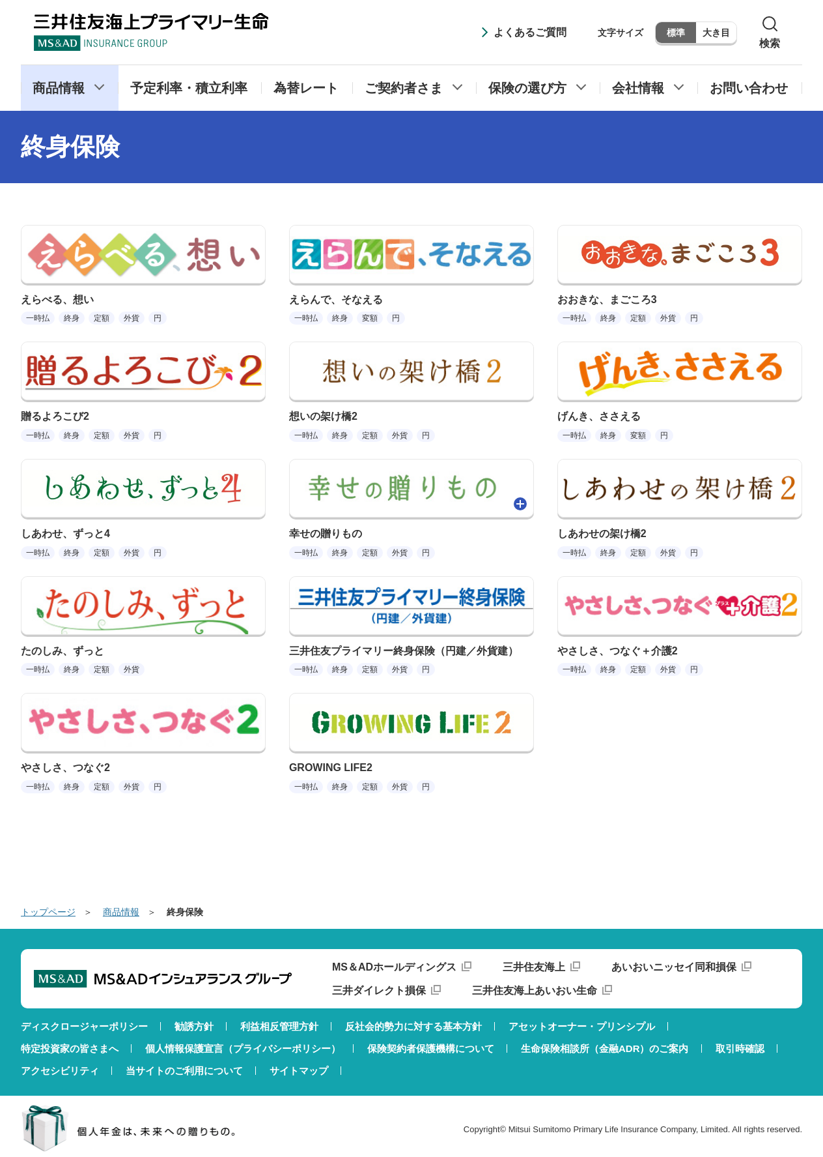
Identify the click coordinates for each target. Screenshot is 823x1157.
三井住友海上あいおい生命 (534, 990)
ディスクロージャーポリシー (84, 1026)
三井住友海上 (534, 967)
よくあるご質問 (530, 32)
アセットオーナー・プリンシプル (582, 1026)
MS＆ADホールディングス (394, 967)
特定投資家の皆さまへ (70, 1048)
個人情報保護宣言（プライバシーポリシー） (243, 1048)
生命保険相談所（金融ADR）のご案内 (605, 1048)
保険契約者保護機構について (430, 1048)
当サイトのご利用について (184, 1070)
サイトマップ (299, 1070)
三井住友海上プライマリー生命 (151, 32)
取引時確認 (740, 1048)
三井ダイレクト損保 (379, 990)
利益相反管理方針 (279, 1026)
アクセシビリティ (60, 1070)
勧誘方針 (194, 1026)
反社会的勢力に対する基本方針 (413, 1026)
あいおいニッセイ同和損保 (673, 967)
